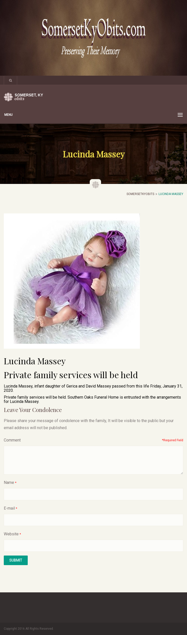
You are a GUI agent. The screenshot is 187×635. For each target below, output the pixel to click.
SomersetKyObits (140, 194)
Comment (12, 440)
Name (9, 482)
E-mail (9, 508)
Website (11, 534)
